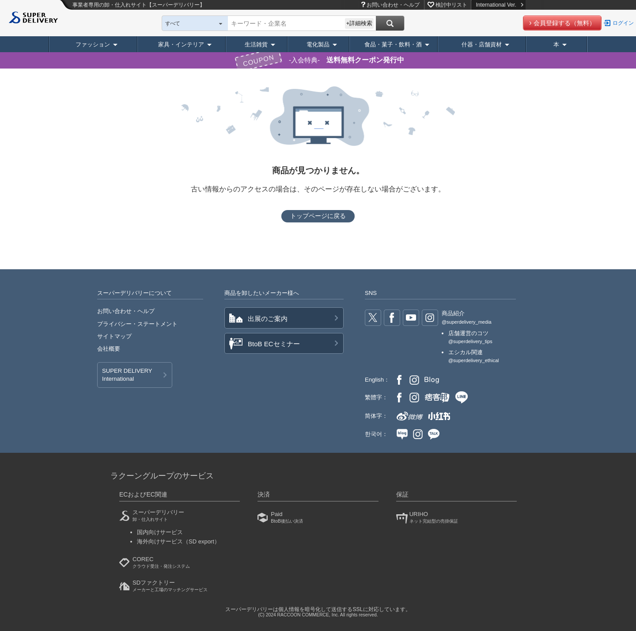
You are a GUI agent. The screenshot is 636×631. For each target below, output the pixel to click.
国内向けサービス (160, 532)
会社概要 (108, 348)
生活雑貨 (256, 44)
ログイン (623, 23)
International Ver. (499, 5)
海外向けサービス (178, 541)
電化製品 (318, 44)
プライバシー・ (137, 324)
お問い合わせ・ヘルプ (393, 5)
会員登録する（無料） (564, 23)
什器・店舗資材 (482, 44)
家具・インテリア (181, 44)
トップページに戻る (318, 215)
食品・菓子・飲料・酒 (393, 44)
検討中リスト (451, 5)
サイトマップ (114, 336)
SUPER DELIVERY (127, 375)
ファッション (93, 44)
